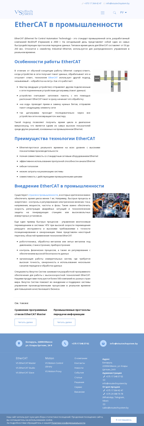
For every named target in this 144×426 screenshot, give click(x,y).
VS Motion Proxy (53, 371)
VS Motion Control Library (54, 365)
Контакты (79, 363)
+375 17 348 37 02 (80, 343)
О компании (80, 358)
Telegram (119, 397)
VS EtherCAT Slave (25, 372)
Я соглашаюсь (124, 419)
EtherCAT (53, 77)
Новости (78, 367)
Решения (79, 382)
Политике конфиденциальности (68, 422)
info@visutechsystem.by (117, 3)
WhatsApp (108, 397)
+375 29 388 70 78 (114, 393)
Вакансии (79, 391)
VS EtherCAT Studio (25, 367)
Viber (105, 400)
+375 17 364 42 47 (92, 3)
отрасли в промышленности (43, 194)
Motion (49, 358)
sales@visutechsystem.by (115, 407)
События (79, 372)
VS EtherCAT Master (26, 363)
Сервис (78, 386)
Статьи (78, 377)
